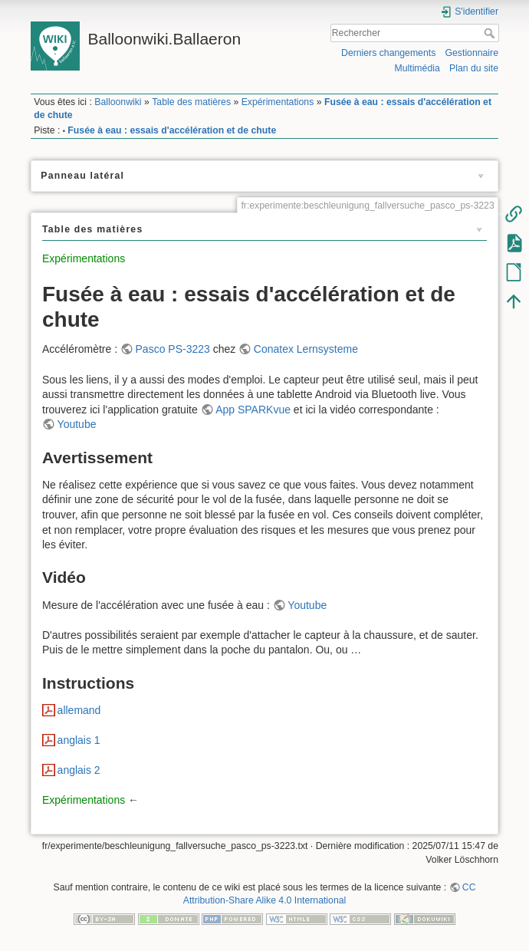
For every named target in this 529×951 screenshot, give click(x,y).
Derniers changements (388, 53)
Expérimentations (278, 102)
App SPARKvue (253, 409)
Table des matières (191, 102)
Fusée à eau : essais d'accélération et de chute (171, 130)
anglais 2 (79, 770)
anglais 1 (79, 740)
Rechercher (491, 33)
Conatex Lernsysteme (306, 349)
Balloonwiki (117, 102)
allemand (79, 710)
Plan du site (473, 68)
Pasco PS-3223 (173, 349)
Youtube (77, 424)
